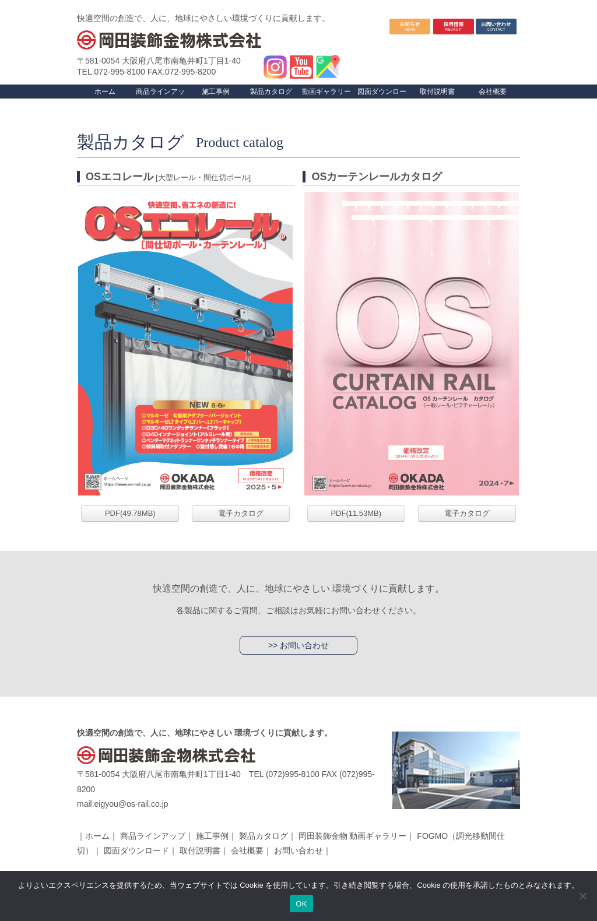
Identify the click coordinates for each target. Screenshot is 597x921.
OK (301, 903)
